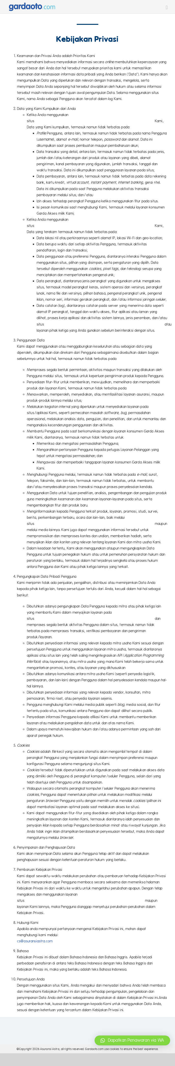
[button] (132, 1040)
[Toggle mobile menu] (167, 7)
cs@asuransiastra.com (35, 941)
